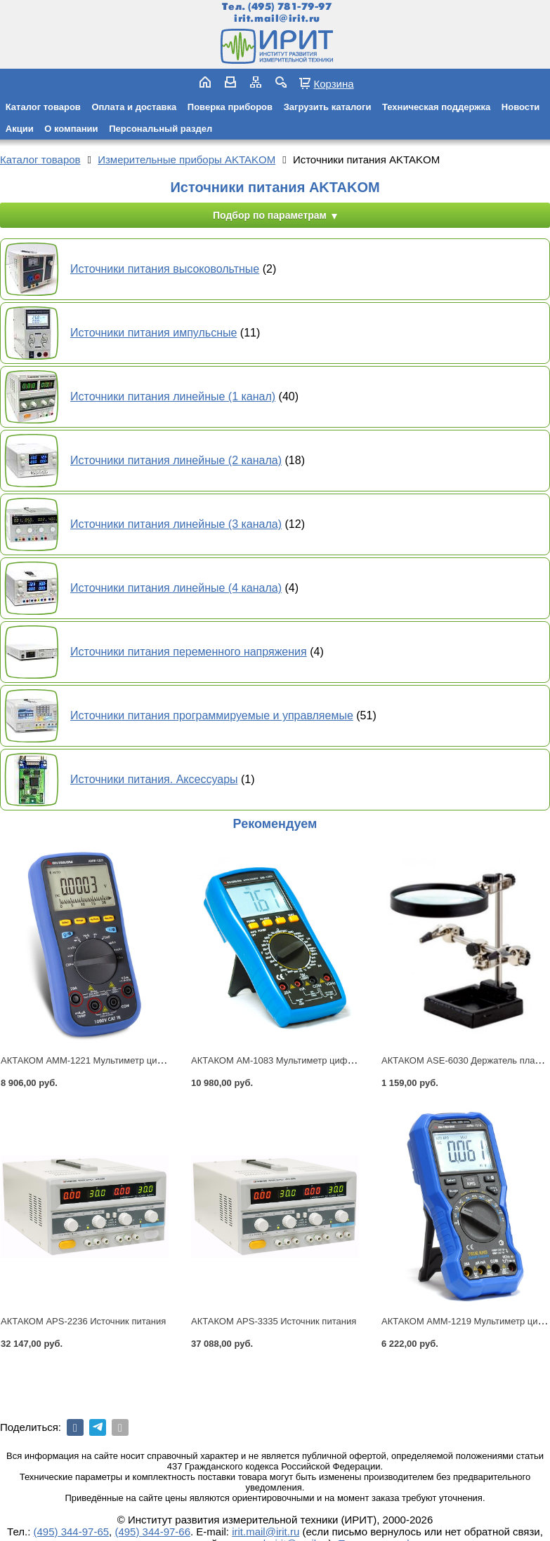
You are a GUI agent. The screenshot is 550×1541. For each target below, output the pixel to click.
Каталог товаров (43, 107)
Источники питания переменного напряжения (188, 652)
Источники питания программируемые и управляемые (211, 715)
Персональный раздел (160, 128)
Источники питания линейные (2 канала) (176, 460)
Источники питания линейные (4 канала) (176, 588)
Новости (521, 107)
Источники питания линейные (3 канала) (176, 524)
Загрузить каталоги (328, 107)
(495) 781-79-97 (290, 6)
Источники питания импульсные (153, 333)
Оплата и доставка (133, 107)
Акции (20, 128)
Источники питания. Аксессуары (154, 779)
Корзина (333, 83)
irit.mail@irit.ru (277, 18)
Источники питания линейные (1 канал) (172, 396)
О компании (71, 128)
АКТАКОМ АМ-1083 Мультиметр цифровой (281, 1060)
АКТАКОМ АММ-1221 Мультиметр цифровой (95, 1060)
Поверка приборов (230, 107)
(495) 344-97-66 (152, 1531)
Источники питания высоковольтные (164, 269)
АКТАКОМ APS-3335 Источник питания (273, 1321)
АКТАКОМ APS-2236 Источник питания (83, 1321)
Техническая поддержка (436, 107)
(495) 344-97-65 (72, 1531)
